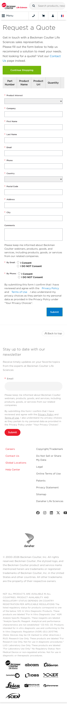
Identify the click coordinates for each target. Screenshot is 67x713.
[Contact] (33, 16)
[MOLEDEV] (32, 686)
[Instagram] (44, 513)
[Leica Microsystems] (13, 686)
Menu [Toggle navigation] (7, 16)
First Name (10, 121)
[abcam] (32, 665)
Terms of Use (19, 292)
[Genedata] (13, 676)
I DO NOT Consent (31, 266)
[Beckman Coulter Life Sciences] (14, 5)
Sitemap (41, 494)
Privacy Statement (47, 487)
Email (8, 147)
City (7, 212)
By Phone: (10, 273)
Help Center (12, 469)
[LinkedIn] (51, 513)
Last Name (10, 134)
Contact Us (12, 455)
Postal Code (11, 186)
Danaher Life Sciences (49, 501)
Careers (10, 449)
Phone (8, 160)
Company (10, 108)
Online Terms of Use (48, 473)
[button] (34, 6)
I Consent (25, 263)
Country (9, 173)
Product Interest (13, 95)
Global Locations (15, 462)
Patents (40, 480)
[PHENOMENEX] (51, 686)
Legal (39, 466)
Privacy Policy (50, 288)
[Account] (52, 16)
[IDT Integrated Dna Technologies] (51, 676)
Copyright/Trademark (49, 449)
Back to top (53, 333)
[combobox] (47, 5)
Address (9, 199)
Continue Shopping (21, 70)
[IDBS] (32, 676)
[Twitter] (58, 513)
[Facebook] (38, 513)
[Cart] (43, 16)
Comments (9, 225)
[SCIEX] (13, 697)
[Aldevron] (51, 665)
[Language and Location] (62, 16)
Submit (54, 312)
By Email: (9, 262)
